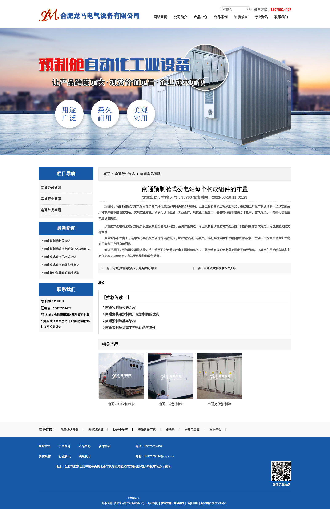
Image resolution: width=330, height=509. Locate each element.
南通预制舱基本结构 (120, 321)
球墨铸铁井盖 (69, 429)
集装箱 (209, 226)
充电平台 (215, 429)
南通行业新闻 (51, 199)
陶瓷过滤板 (95, 429)
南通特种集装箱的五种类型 (61, 272)
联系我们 (281, 17)
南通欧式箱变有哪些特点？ (61, 264)
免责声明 (193, 503)
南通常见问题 (51, 210)
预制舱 (120, 206)
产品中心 (200, 17)
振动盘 (170, 429)
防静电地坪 (120, 429)
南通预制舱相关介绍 (57, 240)
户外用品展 (192, 429)
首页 (106, 174)
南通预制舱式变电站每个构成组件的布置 (70, 248)
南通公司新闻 (51, 187)
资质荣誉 (241, 17)
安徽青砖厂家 (147, 429)
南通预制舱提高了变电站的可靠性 (134, 268)
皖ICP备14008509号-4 (213, 503)
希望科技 (179, 503)
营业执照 (153, 503)
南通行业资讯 (125, 174)
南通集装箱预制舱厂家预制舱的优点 (132, 314)
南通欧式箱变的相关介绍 (60, 256)
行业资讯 (261, 17)
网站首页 (160, 17)
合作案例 (221, 17)
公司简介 (180, 17)
